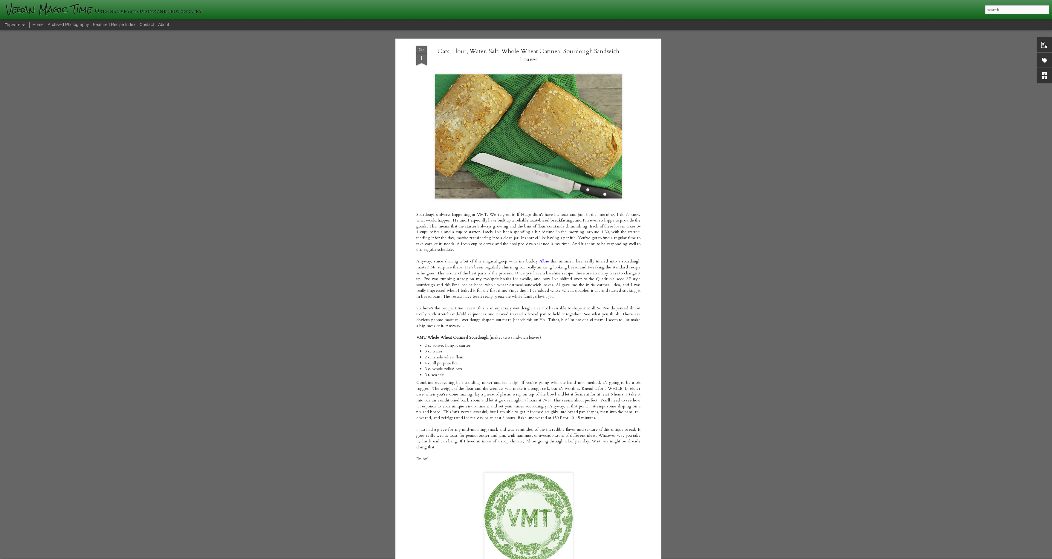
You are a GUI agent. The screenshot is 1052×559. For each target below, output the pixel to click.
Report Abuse (629, 555)
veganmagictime (556, 332)
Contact (147, 24)
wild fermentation (554, 341)
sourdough (526, 341)
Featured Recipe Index (114, 24)
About (163, 24)
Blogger (612, 555)
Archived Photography (68, 24)
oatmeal (507, 341)
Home (37, 24)
